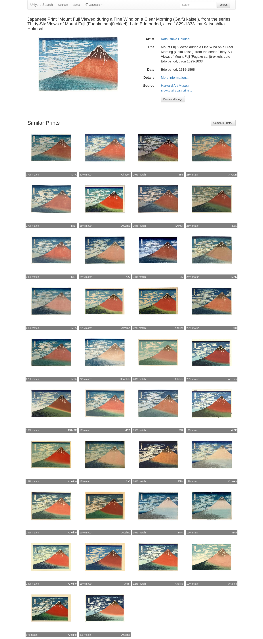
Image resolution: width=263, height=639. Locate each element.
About (76, 4)
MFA (74, 174)
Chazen (125, 174)
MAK (234, 276)
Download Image (172, 99)
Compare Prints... (223, 122)
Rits (181, 174)
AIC (128, 276)
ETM (181, 481)
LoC (234, 225)
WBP (234, 430)
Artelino (125, 225)
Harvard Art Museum (176, 85)
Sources (63, 4)
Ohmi (127, 583)
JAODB (232, 174)
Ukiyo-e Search (41, 5)
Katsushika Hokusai (175, 39)
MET (74, 225)
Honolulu (125, 379)
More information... (175, 77)
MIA (181, 430)
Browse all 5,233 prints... (176, 90)
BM (182, 276)
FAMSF (179, 225)
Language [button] (93, 4)
